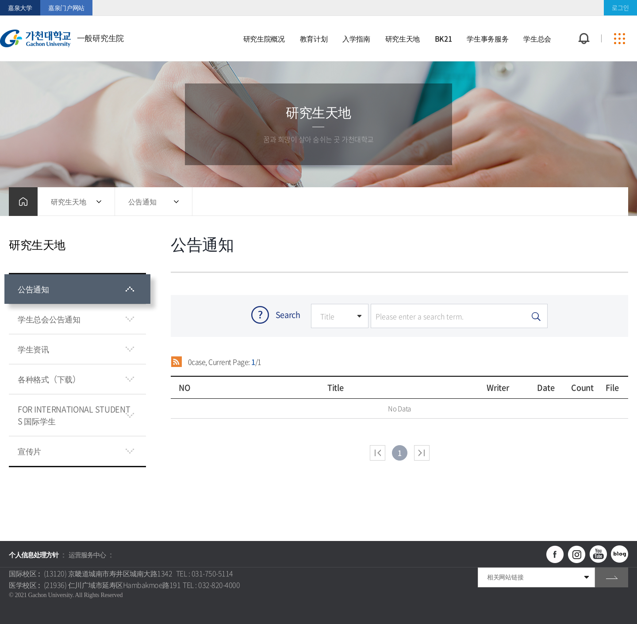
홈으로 (23, 201)
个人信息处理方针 (33, 554)
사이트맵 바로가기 (619, 38)
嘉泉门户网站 (66, 7)
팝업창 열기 (582, 22)
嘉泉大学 (20, 7)
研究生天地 (68, 201)
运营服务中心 (87, 554)
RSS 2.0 (176, 361)
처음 (377, 453)
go (611, 577)
